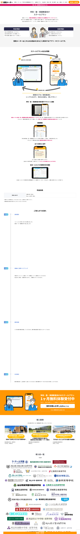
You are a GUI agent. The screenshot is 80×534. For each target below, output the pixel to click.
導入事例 (54, 2)
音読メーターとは (17, 2)
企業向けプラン (38, 2)
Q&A (57, 2)
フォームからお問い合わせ (20, 221)
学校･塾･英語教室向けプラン (28, 2)
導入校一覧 (49, 2)
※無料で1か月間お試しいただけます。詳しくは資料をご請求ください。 (18, 199)
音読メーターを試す (64, 2)
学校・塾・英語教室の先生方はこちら (40, 5)
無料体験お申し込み (57, 406)
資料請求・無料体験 (74, 2)
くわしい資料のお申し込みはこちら (58, 410)
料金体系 (44, 2)
